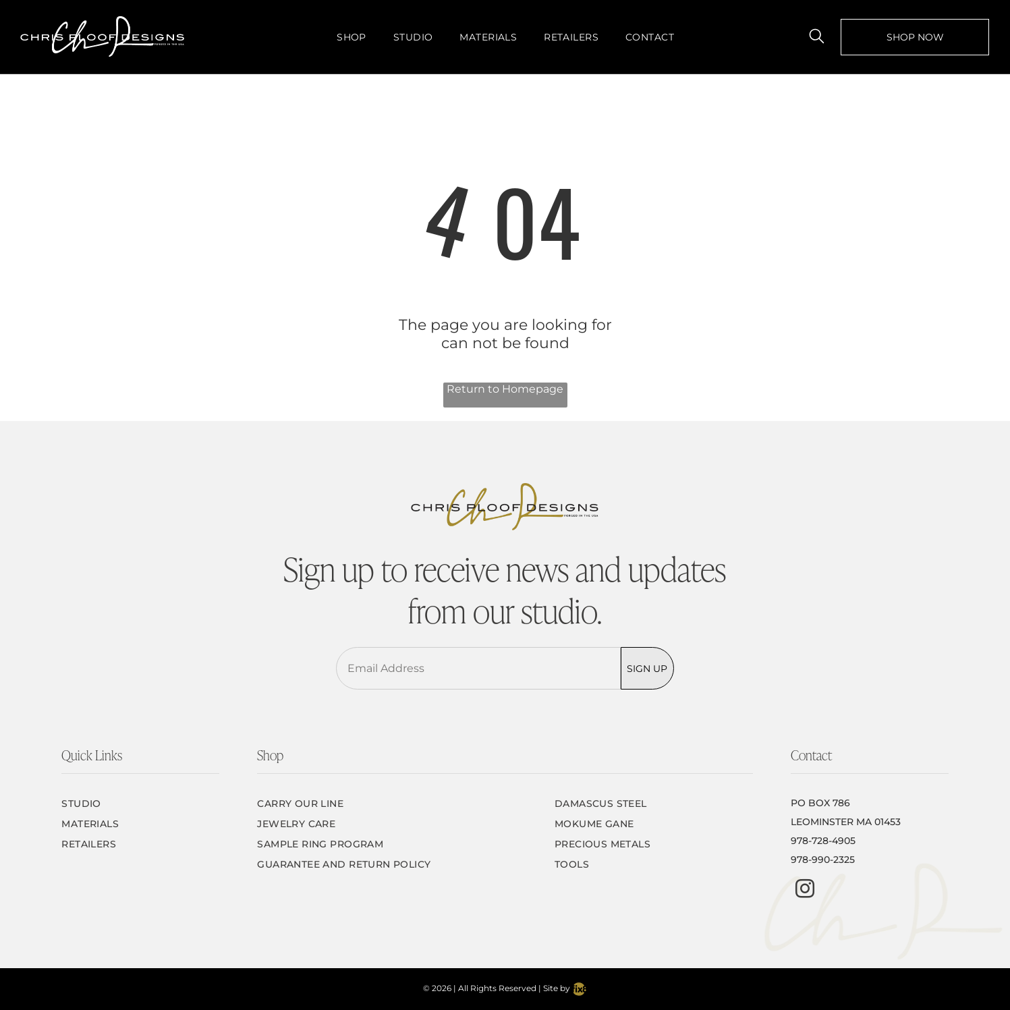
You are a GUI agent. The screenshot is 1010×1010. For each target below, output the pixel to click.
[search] (816, 37)
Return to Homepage (505, 389)
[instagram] (805, 890)
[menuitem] (351, 37)
